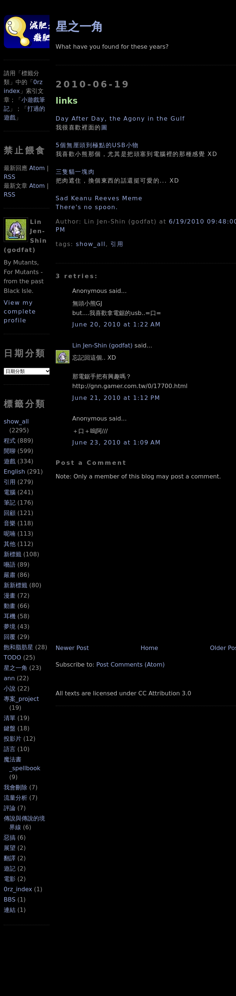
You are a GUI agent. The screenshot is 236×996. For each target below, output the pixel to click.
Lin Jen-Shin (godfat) (102, 345)
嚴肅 (10, 574)
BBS (10, 899)
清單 (10, 718)
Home (149, 647)
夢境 (10, 626)
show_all (16, 421)
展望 (10, 847)
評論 (10, 808)
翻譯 (10, 858)
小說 (10, 688)
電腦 (10, 492)
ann (9, 678)
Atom (37, 168)
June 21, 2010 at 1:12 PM (116, 397)
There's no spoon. (87, 207)
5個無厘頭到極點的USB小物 (97, 145)
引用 (10, 481)
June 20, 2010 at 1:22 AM (116, 324)
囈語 (10, 564)
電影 (10, 878)
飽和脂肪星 (18, 647)
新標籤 (12, 554)
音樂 (10, 523)
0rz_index (18, 889)
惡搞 (10, 837)
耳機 (10, 616)
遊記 (10, 868)
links (67, 101)
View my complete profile (20, 311)
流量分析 (15, 797)
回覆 (10, 636)
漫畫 (10, 595)
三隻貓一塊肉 (75, 171)
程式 (10, 440)
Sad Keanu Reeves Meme (99, 198)
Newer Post (72, 647)
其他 (10, 543)
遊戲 (10, 461)
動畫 (10, 605)
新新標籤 (15, 585)
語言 (10, 749)
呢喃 (10, 533)
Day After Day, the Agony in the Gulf (120, 118)
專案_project (21, 698)
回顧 (10, 512)
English (14, 471)
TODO (12, 657)
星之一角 (15, 667)
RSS (9, 176)
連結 (10, 909)
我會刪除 (15, 787)
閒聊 (10, 450)
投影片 (12, 738)
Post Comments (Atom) (130, 664)
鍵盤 (10, 728)
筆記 (10, 502)
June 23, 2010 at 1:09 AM (116, 442)
